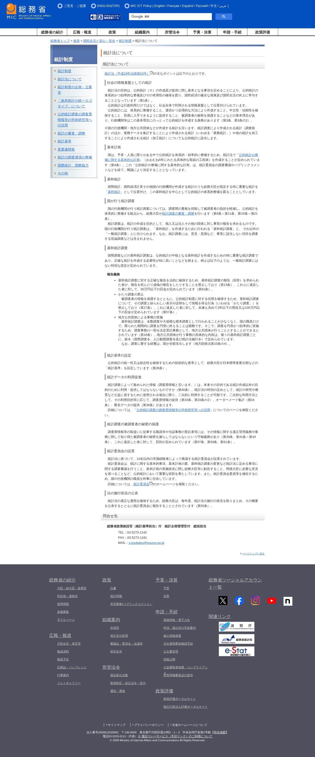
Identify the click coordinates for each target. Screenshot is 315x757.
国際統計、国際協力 (73, 165)
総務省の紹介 (52, 32)
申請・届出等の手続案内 (179, 628)
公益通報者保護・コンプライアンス (185, 670)
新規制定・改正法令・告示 (128, 683)
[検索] (169, 17)
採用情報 (63, 604)
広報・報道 (82, 32)
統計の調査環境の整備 (75, 157)
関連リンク (220, 618)
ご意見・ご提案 (75, 6)
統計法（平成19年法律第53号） (129, 73)
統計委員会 (143, 484)
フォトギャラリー (69, 683)
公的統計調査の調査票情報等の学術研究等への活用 (173, 410)
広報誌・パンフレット (72, 667)
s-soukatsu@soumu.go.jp (146, 543)
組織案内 (142, 32)
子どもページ (66, 619)
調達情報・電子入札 (176, 620)
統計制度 (125, 41)
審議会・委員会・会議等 (126, 643)
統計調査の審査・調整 (178, 213)
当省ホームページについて (189, 724)
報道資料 (63, 651)
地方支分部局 (119, 635)
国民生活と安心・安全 (99, 41)
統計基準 (64, 141)
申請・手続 (232, 32)
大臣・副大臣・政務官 (72, 588)
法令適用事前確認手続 (178, 643)
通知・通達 (117, 691)
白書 (113, 588)
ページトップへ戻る (253, 553)
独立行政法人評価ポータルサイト (185, 706)
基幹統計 (114, 192)
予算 (166, 588)
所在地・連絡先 (67, 596)
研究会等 (116, 651)
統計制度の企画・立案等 (75, 90)
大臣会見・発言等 (69, 643)
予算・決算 (202, 32)
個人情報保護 (172, 635)
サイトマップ (117, 724)
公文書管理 (170, 651)
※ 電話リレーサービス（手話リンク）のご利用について (175, 736)
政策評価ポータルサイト (179, 699)
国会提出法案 (119, 675)
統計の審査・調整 (71, 133)
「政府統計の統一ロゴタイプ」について (75, 103)
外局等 (114, 628)
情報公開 (169, 659)
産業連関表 (66, 149)
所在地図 (220, 732)
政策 (112, 32)
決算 (166, 596)
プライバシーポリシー (149, 724)
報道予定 (63, 659)
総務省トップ (60, 41)
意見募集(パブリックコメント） (131, 604)
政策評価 (262, 32)
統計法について (70, 79)
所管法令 (172, 32)
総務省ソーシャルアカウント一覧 (235, 584)
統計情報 (116, 596)
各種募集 (63, 612)
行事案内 (63, 675)
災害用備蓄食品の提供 (178, 675)
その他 (63, 173)
